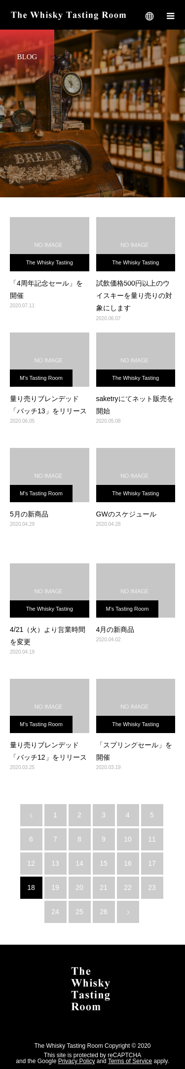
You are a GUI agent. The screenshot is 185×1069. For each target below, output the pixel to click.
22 (128, 887)
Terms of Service (130, 1061)
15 (104, 863)
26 (104, 912)
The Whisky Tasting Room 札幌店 (49, 265)
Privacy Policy (76, 1061)
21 (104, 887)
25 (79, 912)
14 (79, 863)
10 (128, 839)
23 (152, 887)
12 (31, 863)
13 (55, 863)
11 (152, 839)
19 (55, 887)
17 (152, 863)
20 (79, 887)
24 (55, 912)
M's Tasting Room (41, 378)
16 (128, 863)
